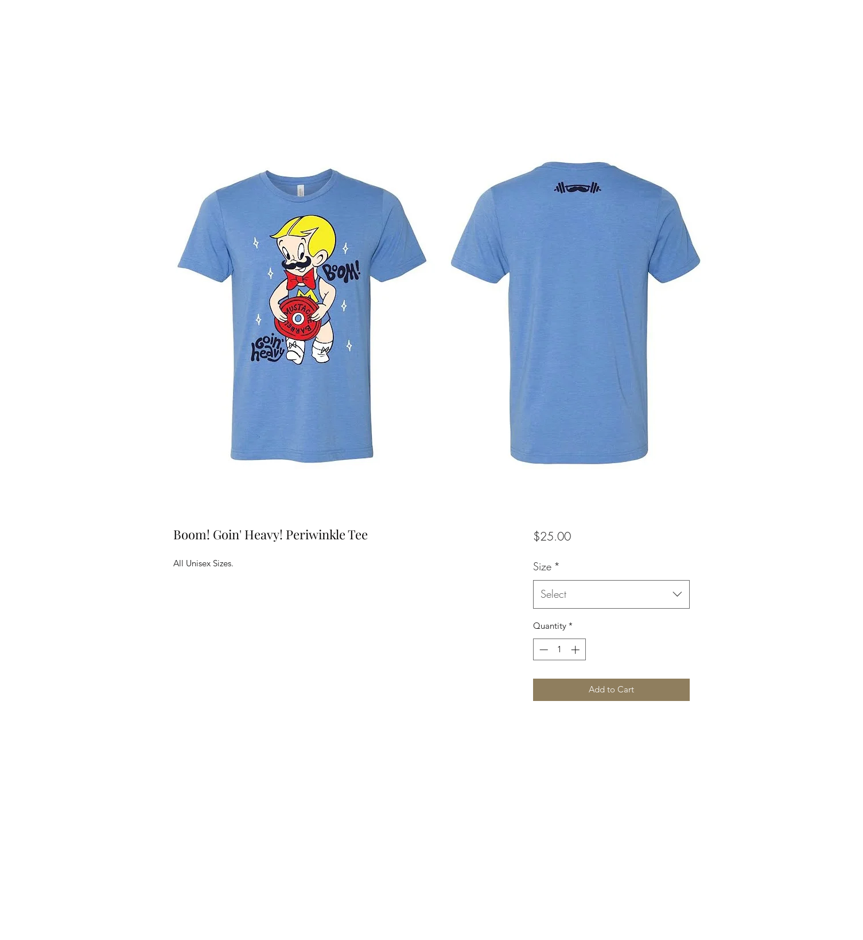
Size (546, 566)
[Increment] (576, 649)
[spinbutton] (559, 649)
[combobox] (611, 594)
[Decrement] (542, 649)
